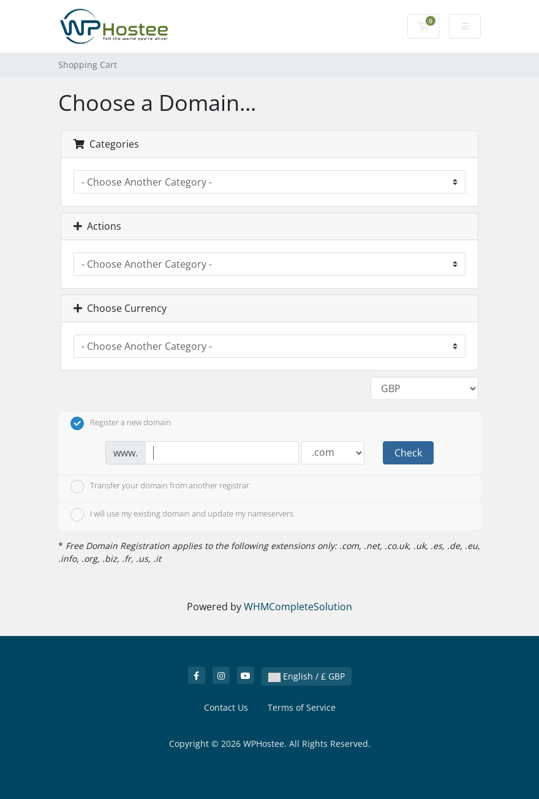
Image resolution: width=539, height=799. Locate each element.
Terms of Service (302, 707)
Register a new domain (120, 423)
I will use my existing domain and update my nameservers (181, 514)
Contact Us (226, 707)
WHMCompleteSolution (298, 606)
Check (408, 453)
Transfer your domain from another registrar (159, 486)
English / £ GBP (306, 676)
